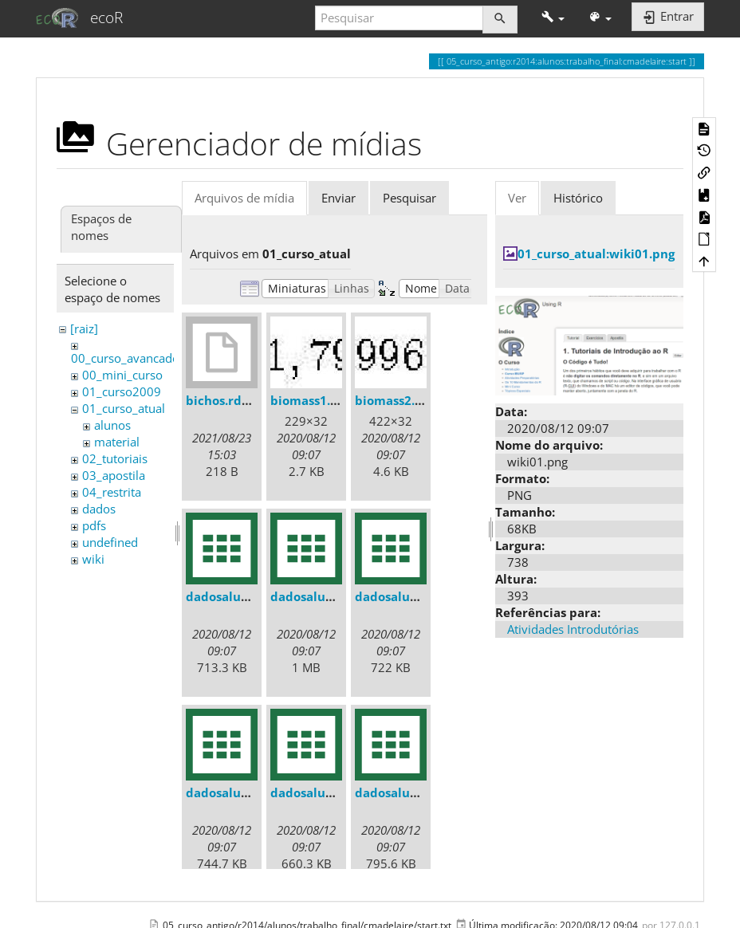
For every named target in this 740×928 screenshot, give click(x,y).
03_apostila (113, 475)
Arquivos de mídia (244, 198)
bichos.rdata (224, 400)
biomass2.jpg (394, 400)
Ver (517, 198)
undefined (110, 542)
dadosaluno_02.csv (410, 792)
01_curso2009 (121, 391)
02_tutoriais (115, 458)
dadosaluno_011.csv (414, 596)
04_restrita (111, 492)
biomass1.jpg (309, 400)
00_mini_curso (122, 375)
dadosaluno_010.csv (329, 596)
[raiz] (84, 328)
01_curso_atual (123, 408)
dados (99, 509)
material (117, 442)
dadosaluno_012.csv (245, 792)
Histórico (578, 198)
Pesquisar (409, 198)
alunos (112, 425)
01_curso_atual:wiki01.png (596, 253)
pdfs (94, 525)
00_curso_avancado (125, 358)
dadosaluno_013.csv (329, 792)
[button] (553, 18)
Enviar (338, 198)
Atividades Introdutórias (573, 629)
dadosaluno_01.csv (241, 596)
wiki (93, 559)
